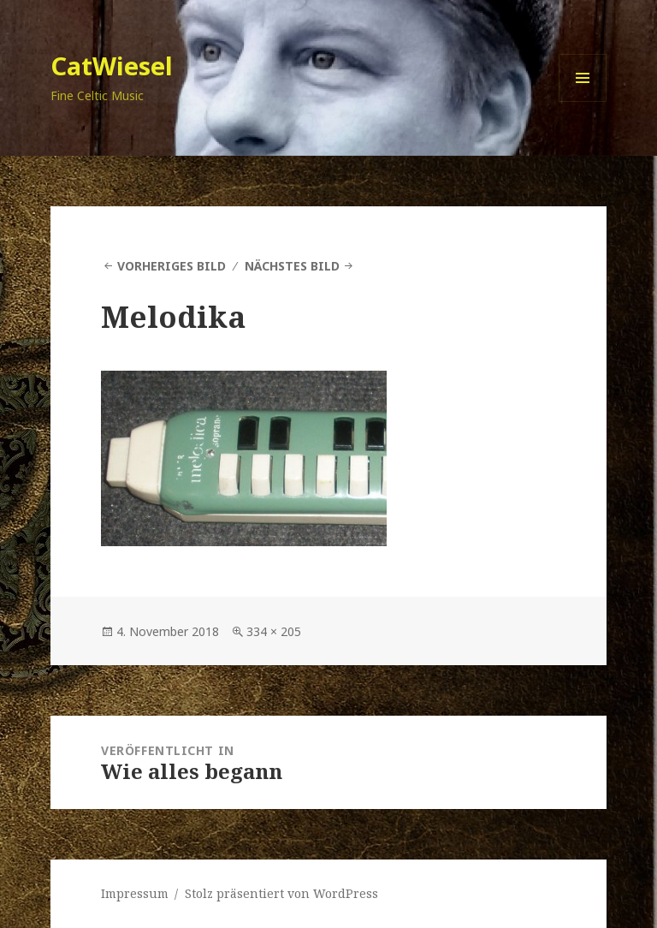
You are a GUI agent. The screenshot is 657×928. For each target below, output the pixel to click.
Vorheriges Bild (171, 266)
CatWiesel (111, 65)
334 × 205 (273, 631)
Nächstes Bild (292, 266)
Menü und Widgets (583, 101)
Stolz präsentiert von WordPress (281, 893)
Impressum (135, 893)
